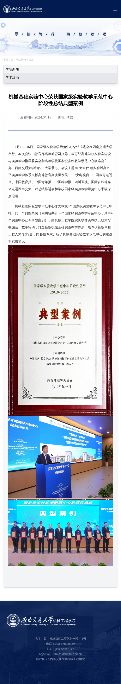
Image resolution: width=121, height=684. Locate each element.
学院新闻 (21, 59)
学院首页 (8, 59)
